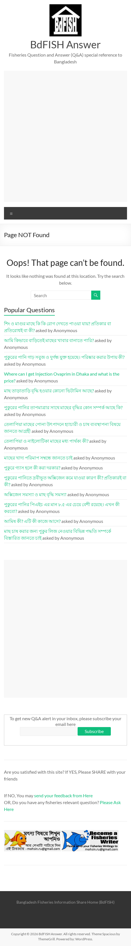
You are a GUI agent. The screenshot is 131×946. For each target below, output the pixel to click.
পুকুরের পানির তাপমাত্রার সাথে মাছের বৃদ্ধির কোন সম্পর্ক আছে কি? (63, 407)
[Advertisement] (65, 136)
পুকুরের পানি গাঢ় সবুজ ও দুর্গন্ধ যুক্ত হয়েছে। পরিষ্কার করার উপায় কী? (64, 357)
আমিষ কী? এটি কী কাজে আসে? (32, 521)
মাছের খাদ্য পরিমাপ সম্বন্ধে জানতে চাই (38, 457)
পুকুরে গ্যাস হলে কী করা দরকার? (32, 467)
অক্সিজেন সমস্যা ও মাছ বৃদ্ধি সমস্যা (35, 494)
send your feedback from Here (63, 795)
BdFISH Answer (65, 44)
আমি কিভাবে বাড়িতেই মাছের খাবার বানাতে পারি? (49, 340)
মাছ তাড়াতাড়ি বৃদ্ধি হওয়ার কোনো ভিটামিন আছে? (49, 390)
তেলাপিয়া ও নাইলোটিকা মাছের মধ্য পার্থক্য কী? (46, 441)
